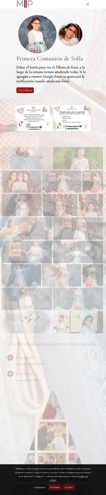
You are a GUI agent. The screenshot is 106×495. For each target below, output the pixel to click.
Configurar (39, 487)
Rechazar (55, 487)
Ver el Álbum (25, 90)
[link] (25, 4)
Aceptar (69, 487)
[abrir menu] (88, 4)
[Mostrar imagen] (33, 118)
